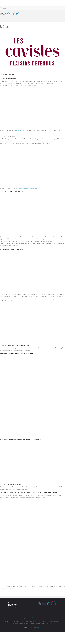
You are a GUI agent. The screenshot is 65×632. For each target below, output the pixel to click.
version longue (18, 130)
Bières (33, 618)
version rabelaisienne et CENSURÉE (27, 188)
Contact (43, 618)
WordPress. (38, 627)
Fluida (32, 627)
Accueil (21, 618)
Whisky (27, 618)
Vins (38, 618)
